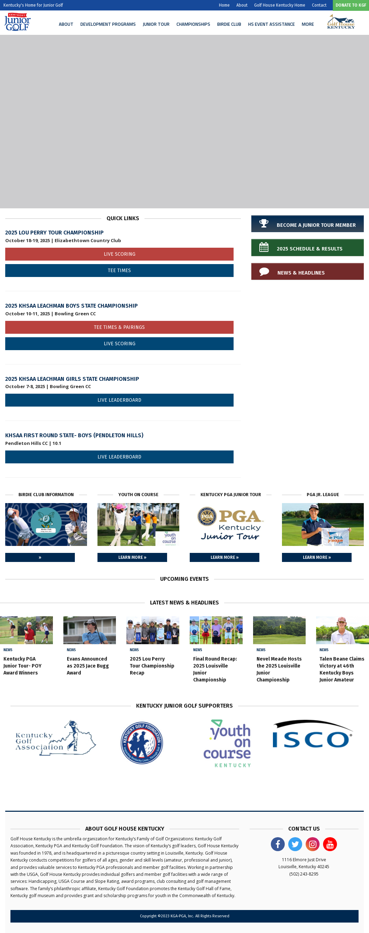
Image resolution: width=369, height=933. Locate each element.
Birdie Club (229, 24)
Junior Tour (156, 24)
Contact (319, 5)
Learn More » (132, 557)
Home (224, 5)
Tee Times (119, 270)
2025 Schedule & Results (301, 247)
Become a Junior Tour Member (307, 223)
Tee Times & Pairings (119, 327)
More (308, 24)
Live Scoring (119, 254)
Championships (193, 24)
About (242, 5)
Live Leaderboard (119, 400)
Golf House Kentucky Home (279, 5)
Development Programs (108, 24)
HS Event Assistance (271, 24)
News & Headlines (292, 271)
